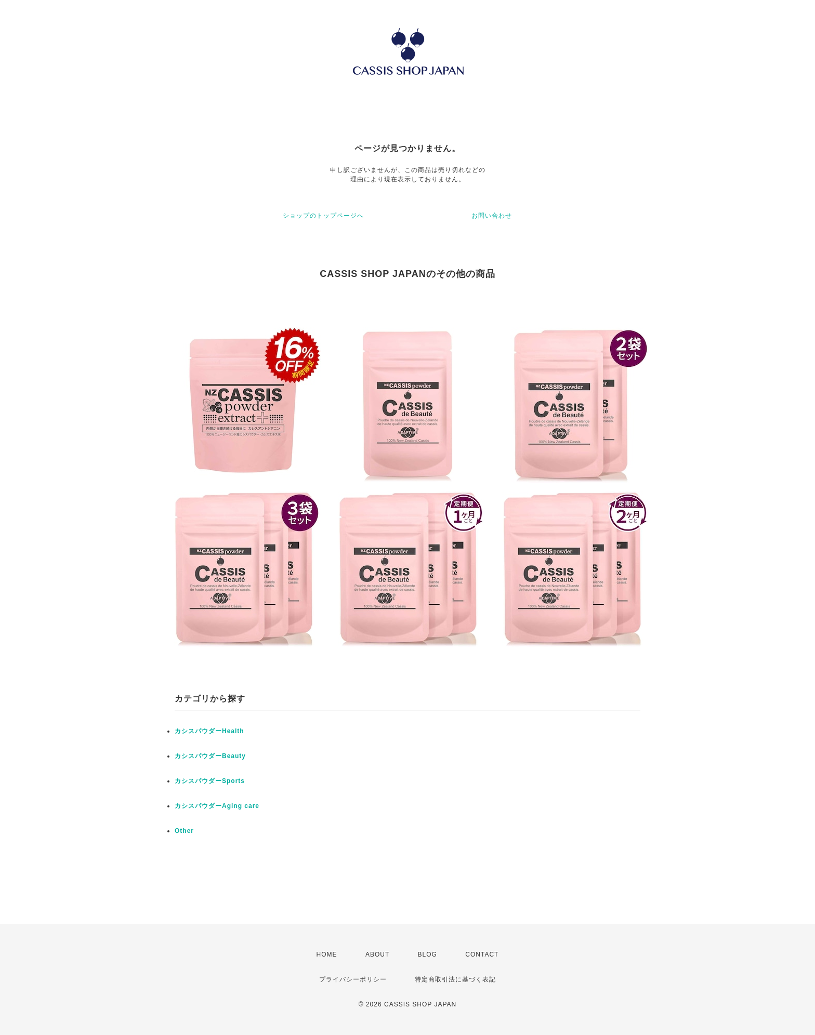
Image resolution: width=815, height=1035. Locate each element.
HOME (327, 954)
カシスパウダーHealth (209, 731)
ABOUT (377, 954)
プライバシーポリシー (353, 979)
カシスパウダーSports (210, 781)
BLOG (427, 954)
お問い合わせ (491, 215)
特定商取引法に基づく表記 (455, 979)
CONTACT (481, 954)
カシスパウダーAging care (217, 806)
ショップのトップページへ (323, 215)
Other (184, 830)
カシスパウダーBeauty (210, 756)
